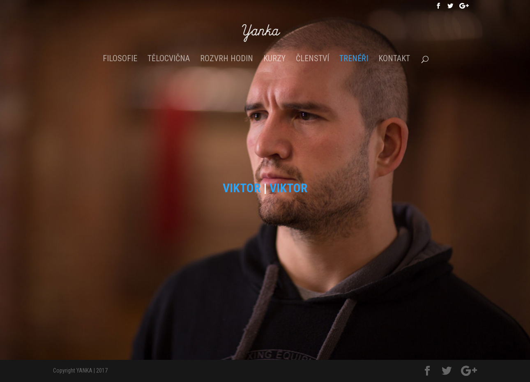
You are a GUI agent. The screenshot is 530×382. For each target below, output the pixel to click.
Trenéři (353, 59)
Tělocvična (168, 59)
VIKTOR (241, 188)
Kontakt (394, 59)
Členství (312, 59)
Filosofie (120, 59)
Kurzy (274, 59)
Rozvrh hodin (226, 59)
